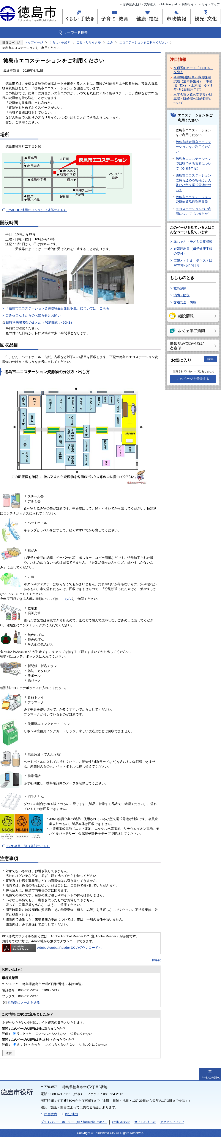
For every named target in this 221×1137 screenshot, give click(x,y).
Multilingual (169, 4)
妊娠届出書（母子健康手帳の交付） (193, 251)
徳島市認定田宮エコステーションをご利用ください (193, 146)
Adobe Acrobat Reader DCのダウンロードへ (51, 947)
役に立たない (83, 1033)
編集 (210, 359)
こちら (66, 599)
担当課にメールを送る (24, 1002)
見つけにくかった (95, 1044)
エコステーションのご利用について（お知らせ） (193, 211)
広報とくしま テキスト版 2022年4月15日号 (195, 263)
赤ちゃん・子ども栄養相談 (193, 241)
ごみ (110, 42)
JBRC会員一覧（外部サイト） (28, 846)
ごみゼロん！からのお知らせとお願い (33, 315)
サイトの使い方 (145, 1122)
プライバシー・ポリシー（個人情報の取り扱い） (74, 1122)
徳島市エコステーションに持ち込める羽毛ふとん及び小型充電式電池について (193, 182)
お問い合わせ (121, 1122)
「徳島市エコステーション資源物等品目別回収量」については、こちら (57, 308)
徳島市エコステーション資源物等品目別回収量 (193, 199)
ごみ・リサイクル (89, 42)
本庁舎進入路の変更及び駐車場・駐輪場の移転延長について (193, 99)
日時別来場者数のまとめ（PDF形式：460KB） (40, 322)
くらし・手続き (59, 42)
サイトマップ (211, 4)
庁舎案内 (50, 1114)
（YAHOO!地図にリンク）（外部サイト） (36, 210)
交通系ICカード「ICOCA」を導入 (193, 70)
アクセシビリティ (172, 1122)
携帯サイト (189, 4)
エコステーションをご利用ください (143, 42)
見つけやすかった (28, 1044)
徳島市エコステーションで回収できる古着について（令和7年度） (193, 163)
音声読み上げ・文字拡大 (139, 4)
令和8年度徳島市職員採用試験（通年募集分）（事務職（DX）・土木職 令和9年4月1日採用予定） (193, 83)
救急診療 (180, 288)
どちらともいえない (52, 1033)
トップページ (34, 42)
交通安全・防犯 (185, 302)
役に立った (24, 1033)
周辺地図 (71, 1114)
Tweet (156, 960)
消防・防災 (182, 295)
